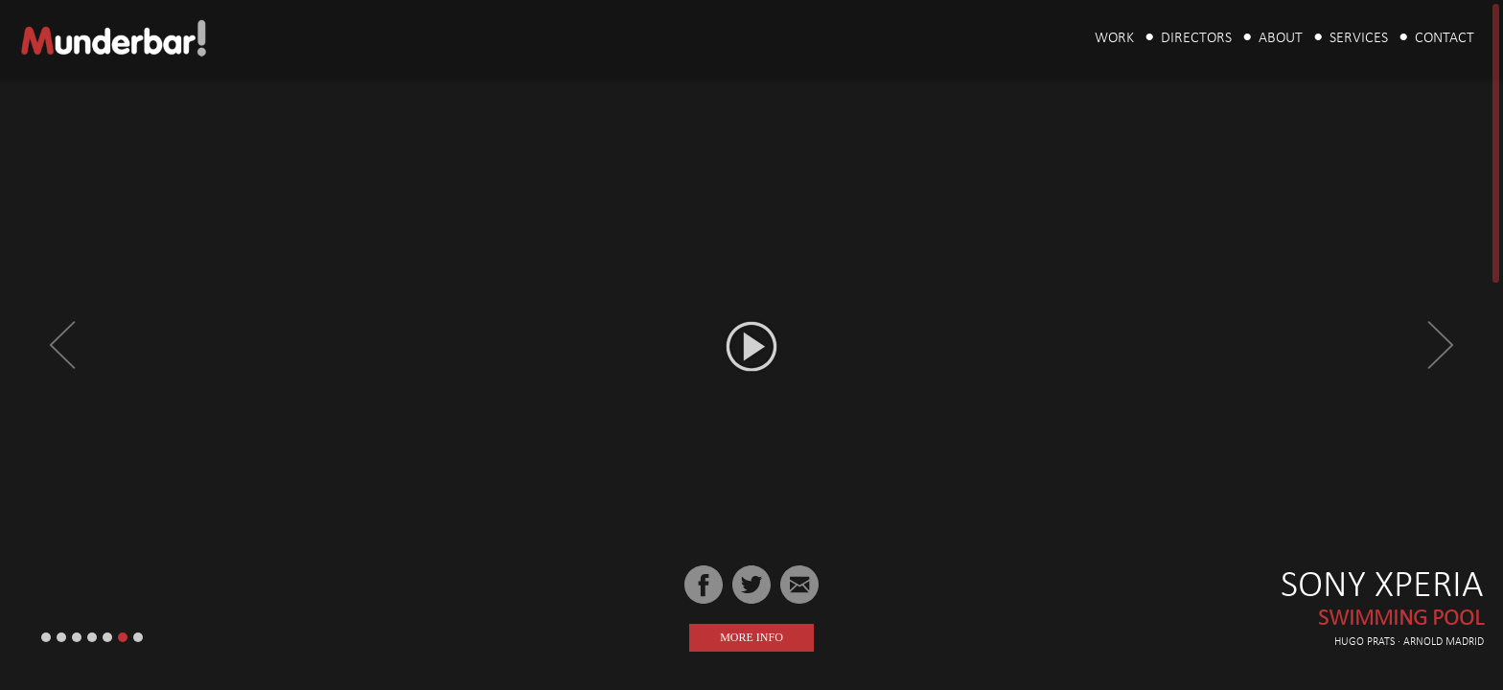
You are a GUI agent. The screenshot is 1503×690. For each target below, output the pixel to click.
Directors (1196, 38)
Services (1359, 38)
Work (1114, 38)
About (1281, 38)
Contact (1444, 38)
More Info (751, 637)
